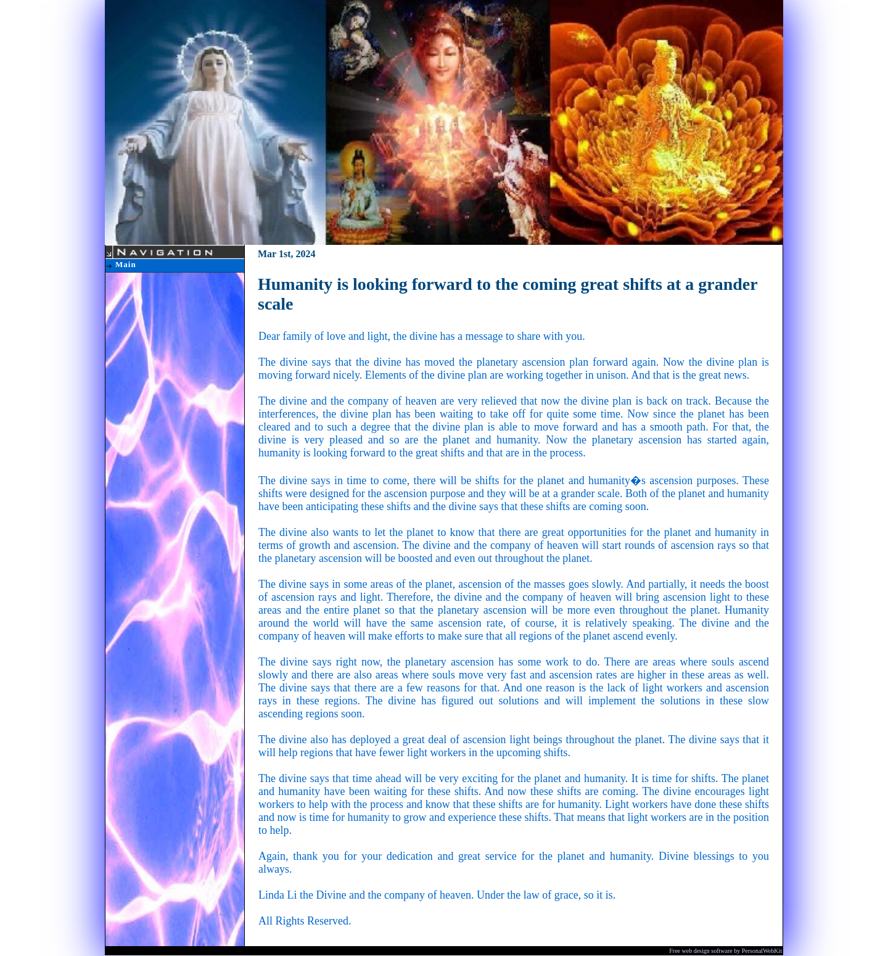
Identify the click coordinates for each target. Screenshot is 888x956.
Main (125, 264)
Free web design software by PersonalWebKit (725, 950)
